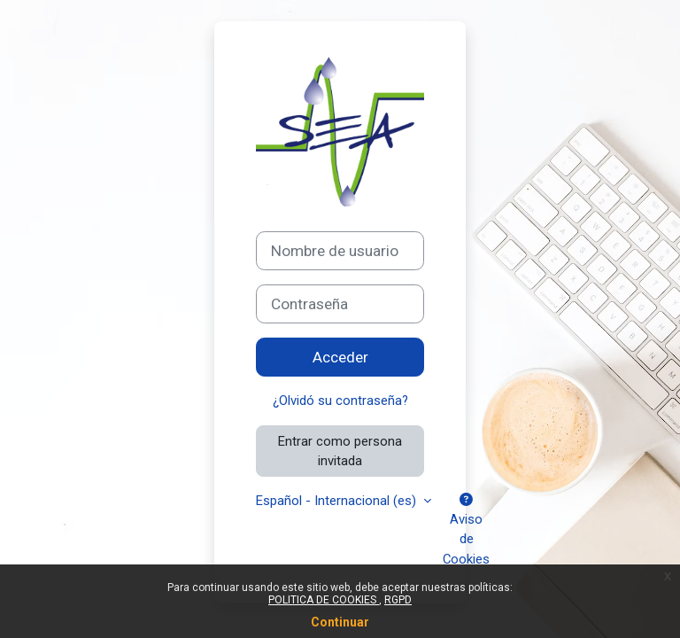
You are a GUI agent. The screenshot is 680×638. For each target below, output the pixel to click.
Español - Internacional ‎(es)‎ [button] (338, 501)
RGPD (398, 600)
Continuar (340, 622)
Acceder (340, 357)
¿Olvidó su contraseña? (340, 400)
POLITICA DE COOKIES (323, 600)
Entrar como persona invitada (340, 451)
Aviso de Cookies (466, 530)
